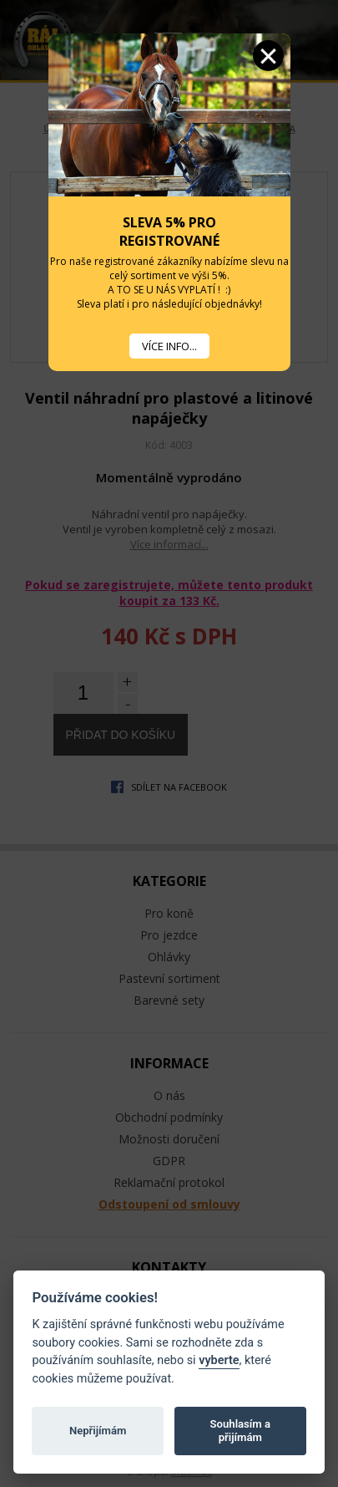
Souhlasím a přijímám (240, 1431)
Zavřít (268, 55)
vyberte (219, 1360)
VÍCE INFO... (169, 346)
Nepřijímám (98, 1430)
